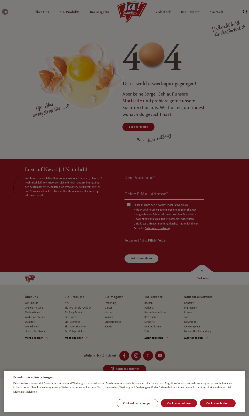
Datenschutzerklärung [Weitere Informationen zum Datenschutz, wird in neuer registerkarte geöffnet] (171, 387)
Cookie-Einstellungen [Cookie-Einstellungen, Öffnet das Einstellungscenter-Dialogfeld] (137, 403)
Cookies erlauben (217, 403)
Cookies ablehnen (179, 403)
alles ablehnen (28, 391)
